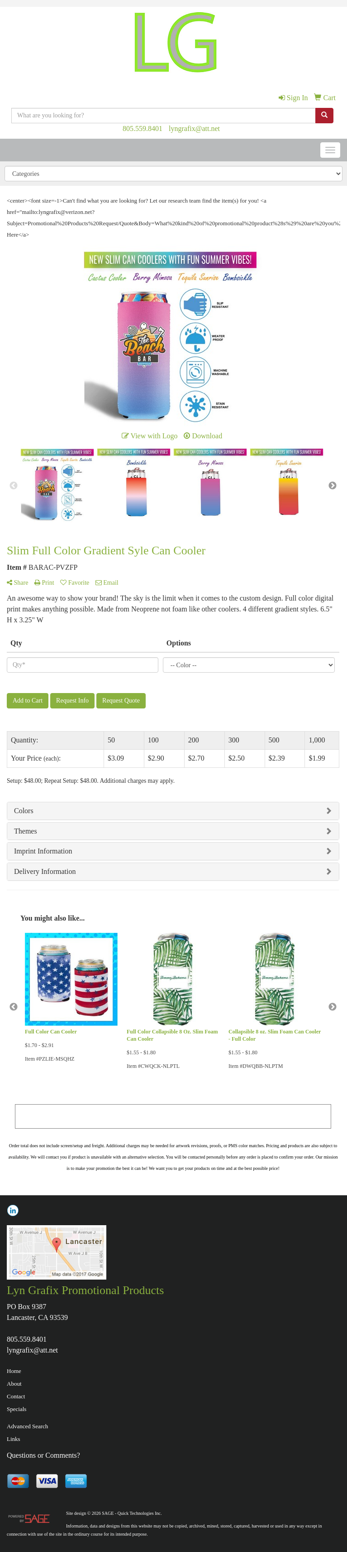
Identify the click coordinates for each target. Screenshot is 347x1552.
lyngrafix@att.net (194, 128)
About (14, 1383)
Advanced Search (27, 1426)
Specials (16, 1409)
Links (13, 1439)
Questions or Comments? (43, 1455)
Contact (16, 1396)
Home (14, 1371)
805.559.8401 (142, 128)
